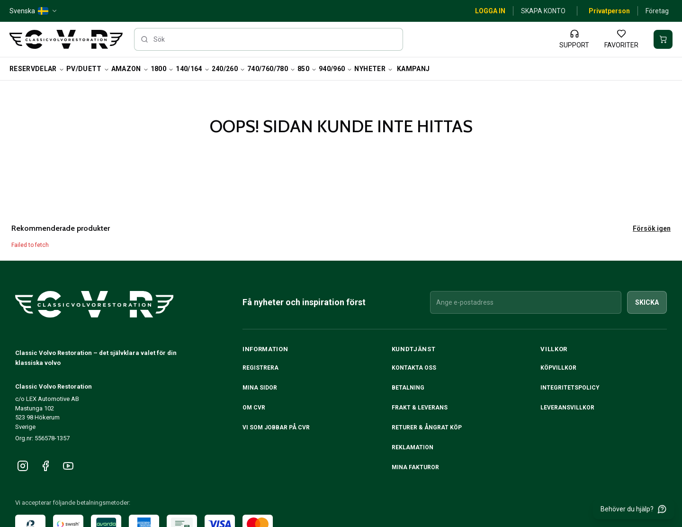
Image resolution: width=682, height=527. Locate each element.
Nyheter (373, 69)
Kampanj (413, 69)
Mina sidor (259, 387)
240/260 (228, 69)
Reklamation (412, 447)
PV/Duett (87, 69)
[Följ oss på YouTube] (68, 465)
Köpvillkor (558, 367)
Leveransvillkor (567, 407)
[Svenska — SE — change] (33, 10)
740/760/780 (271, 69)
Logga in (490, 11)
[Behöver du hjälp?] (633, 509)
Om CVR (253, 407)
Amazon (130, 69)
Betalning (408, 387)
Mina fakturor (415, 467)
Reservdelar (36, 69)
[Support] (574, 39)
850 (307, 69)
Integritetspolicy (570, 387)
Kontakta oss (414, 367)
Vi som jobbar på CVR (276, 427)
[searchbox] (269, 39)
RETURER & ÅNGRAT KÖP (427, 427)
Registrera (260, 367)
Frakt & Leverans (420, 407)
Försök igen (652, 228)
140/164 (192, 69)
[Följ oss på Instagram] (22, 465)
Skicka (647, 302)
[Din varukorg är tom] (663, 39)
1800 (162, 69)
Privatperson (609, 11)
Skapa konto (543, 11)
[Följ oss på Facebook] (45, 465)
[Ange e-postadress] (525, 302)
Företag (657, 11)
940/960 (335, 69)
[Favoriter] (621, 39)
